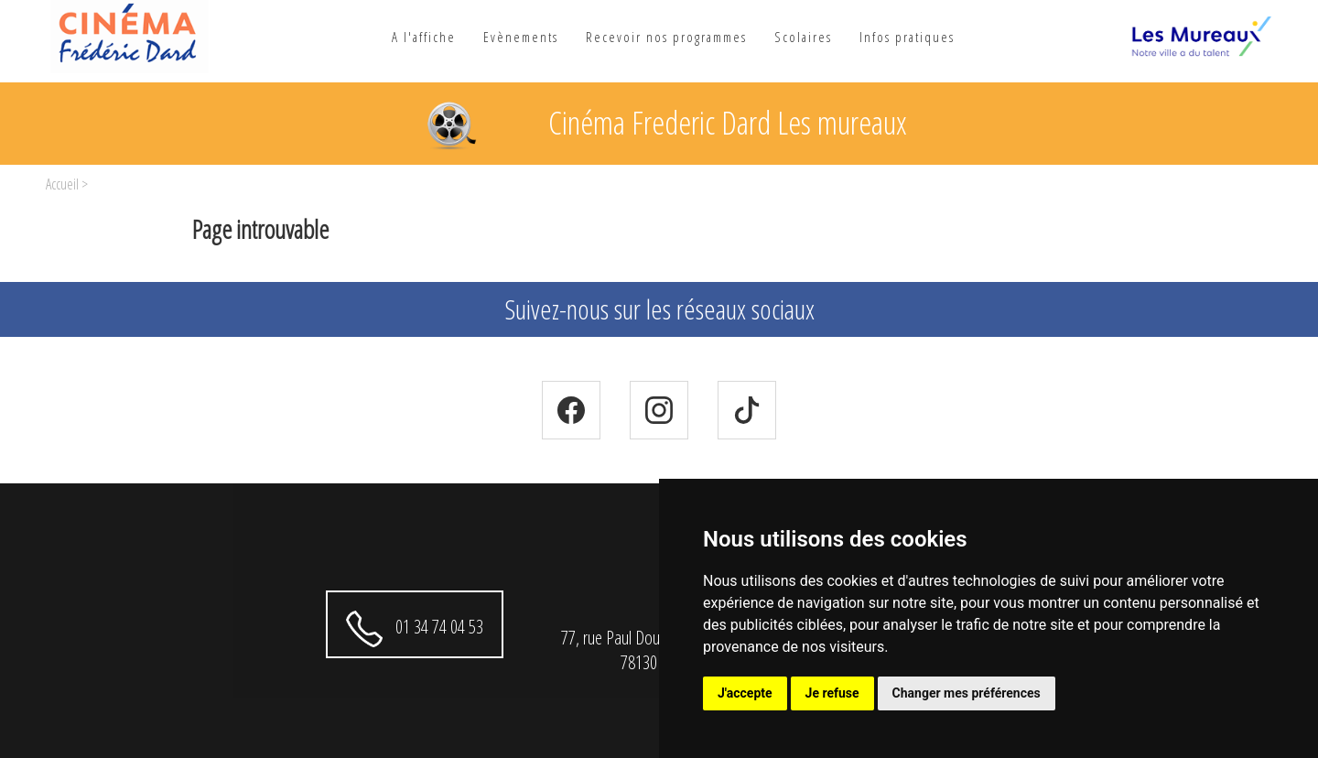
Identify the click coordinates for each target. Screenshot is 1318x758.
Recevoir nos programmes (666, 36)
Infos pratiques (907, 36)
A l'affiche (424, 36)
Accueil (62, 184)
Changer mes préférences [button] (966, 693)
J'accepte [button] (745, 693)
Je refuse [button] (832, 693)
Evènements (520, 36)
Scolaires (803, 36)
